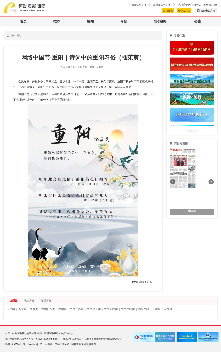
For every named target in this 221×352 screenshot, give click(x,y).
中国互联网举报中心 (140, 4)
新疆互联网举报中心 (164, 4)
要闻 (90, 21)
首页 (23, 21)
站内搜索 (168, 10)
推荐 (56, 21)
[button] (173, 182)
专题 (123, 21)
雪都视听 (161, 21)
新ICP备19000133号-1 (74, 338)
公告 (197, 21)
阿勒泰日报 (181, 143)
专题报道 (179, 35)
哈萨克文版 (184, 10)
